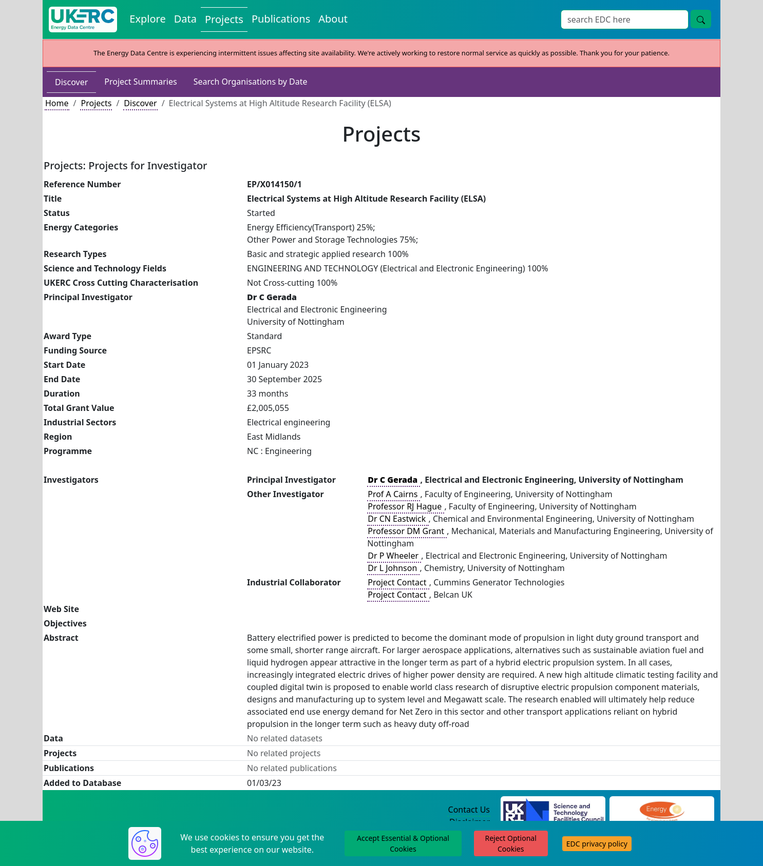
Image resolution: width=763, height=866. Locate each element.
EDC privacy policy (596, 844)
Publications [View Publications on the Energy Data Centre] (281, 19)
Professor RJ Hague (406, 506)
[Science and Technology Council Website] (553, 810)
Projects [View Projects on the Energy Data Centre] (224, 19)
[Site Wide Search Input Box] (625, 19)
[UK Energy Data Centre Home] (83, 19)
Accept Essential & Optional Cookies (403, 843)
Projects (96, 103)
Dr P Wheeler (394, 555)
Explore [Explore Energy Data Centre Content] (147, 19)
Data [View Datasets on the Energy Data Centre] (185, 19)
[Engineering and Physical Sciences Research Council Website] (661, 810)
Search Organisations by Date (251, 81)
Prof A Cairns (393, 494)
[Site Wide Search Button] (701, 19)
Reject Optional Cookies (510, 843)
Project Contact (398, 582)
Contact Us (469, 809)
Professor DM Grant (407, 531)
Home (57, 103)
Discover (71, 82)
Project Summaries (140, 81)
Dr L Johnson (393, 568)
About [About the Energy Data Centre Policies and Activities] (333, 19)
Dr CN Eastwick (398, 518)
